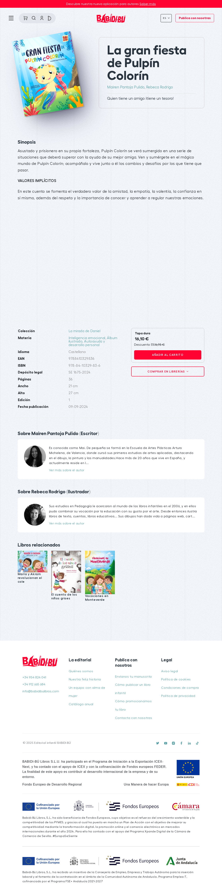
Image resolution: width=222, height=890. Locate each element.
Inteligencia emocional (87, 338)
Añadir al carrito (167, 354)
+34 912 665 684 (33, 684)
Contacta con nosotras (133, 718)
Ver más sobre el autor (66, 470)
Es (165, 18)
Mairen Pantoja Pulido (125, 87)
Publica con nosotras (195, 18)
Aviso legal (169, 671)
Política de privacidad (178, 695)
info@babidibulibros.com (40, 691)
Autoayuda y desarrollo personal (87, 343)
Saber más (148, 4)
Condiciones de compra (180, 687)
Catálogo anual (81, 704)
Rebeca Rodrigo (159, 87)
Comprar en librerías (166, 371)
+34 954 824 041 (34, 677)
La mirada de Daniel (85, 331)
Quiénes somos (81, 671)
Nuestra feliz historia (85, 679)
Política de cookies (176, 679)
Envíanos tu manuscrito (133, 676)
